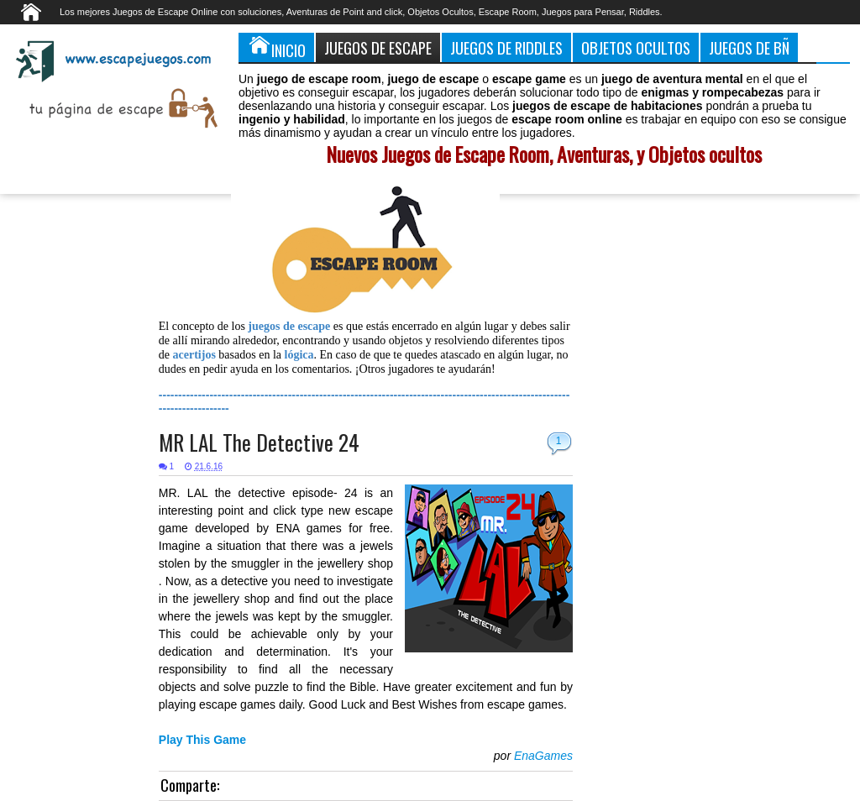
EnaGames (543, 755)
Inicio (276, 47)
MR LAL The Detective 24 (259, 442)
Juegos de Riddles (506, 47)
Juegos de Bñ (749, 47)
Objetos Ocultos (635, 47)
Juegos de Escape (378, 47)
